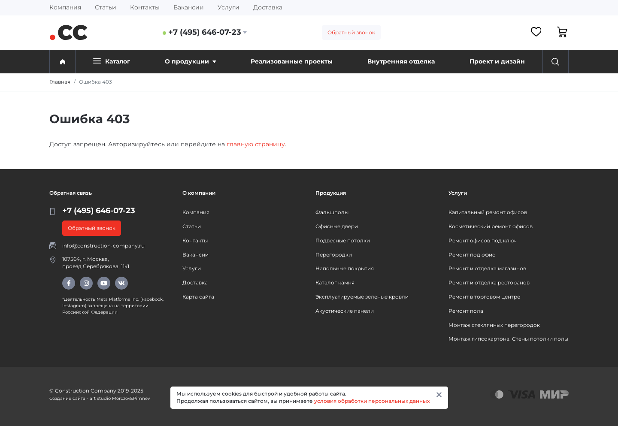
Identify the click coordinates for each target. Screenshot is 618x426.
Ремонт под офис (471, 254)
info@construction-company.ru (103, 245)
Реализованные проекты (292, 61)
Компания (65, 7)
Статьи (105, 7)
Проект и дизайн (497, 61)
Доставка (267, 7)
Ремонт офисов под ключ (482, 240)
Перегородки (333, 254)
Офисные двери (336, 226)
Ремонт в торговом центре (484, 296)
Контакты (145, 7)
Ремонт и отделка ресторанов (489, 282)
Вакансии (188, 7)
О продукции (190, 61)
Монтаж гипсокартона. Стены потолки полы (508, 338)
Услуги (228, 7)
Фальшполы (331, 212)
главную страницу (256, 144)
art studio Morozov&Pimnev (120, 398)
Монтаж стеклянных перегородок (494, 325)
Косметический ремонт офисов (490, 226)
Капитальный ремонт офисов (487, 212)
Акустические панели (344, 311)
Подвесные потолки (342, 240)
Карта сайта (198, 296)
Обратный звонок (351, 32)
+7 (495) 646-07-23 (204, 32)
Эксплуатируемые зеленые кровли (362, 296)
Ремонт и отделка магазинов (487, 268)
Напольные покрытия (344, 268)
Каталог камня (334, 282)
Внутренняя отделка (401, 61)
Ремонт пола (465, 311)
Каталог (111, 61)
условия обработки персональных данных (372, 401)
